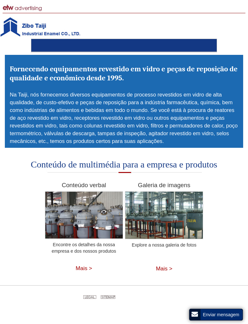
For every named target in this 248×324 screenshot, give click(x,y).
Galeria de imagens (164, 185)
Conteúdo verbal (84, 185)
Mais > (84, 268)
